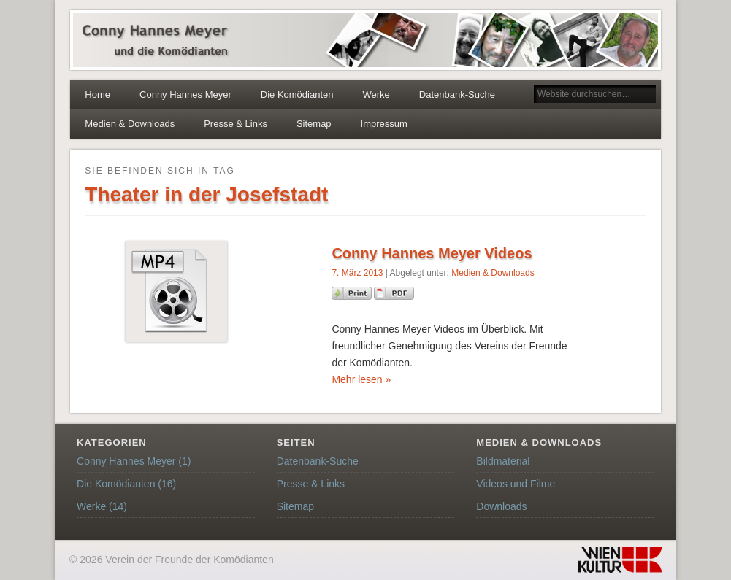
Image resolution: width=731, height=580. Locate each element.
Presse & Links (235, 123)
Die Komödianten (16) (126, 484)
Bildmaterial (502, 461)
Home (97, 94)
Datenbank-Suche (457, 94)
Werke (376, 94)
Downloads (501, 506)
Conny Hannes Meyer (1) (134, 461)
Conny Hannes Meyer (185, 94)
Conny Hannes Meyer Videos (432, 253)
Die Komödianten (297, 94)
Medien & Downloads (130, 123)
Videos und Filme (515, 484)
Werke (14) (102, 506)
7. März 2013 (357, 273)
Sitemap (314, 123)
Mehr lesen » (361, 379)
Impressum (384, 123)
